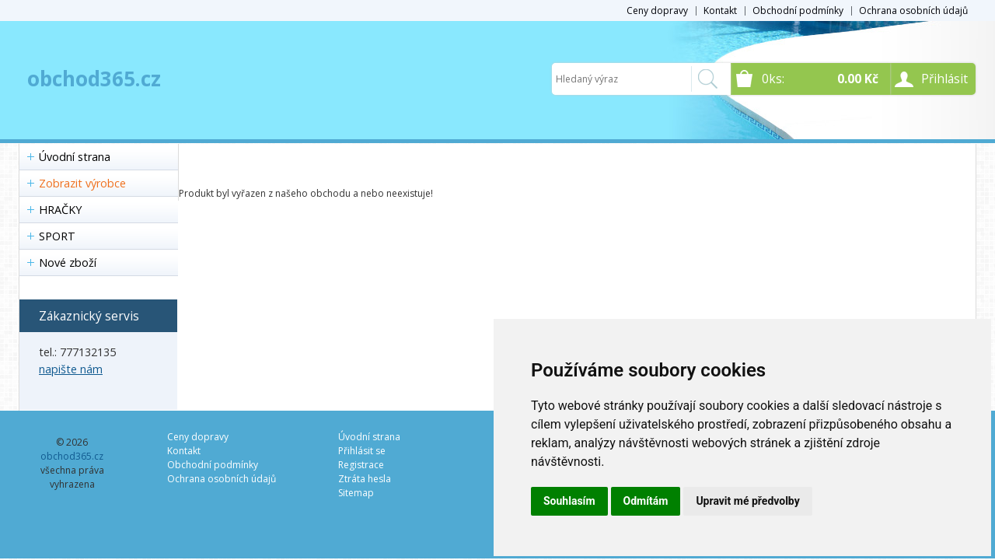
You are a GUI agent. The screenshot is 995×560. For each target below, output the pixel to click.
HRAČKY (60, 209)
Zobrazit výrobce (82, 183)
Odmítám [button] (646, 501)
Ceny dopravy (657, 10)
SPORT (57, 236)
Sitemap (356, 492)
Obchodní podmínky (797, 10)
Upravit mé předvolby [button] (747, 501)
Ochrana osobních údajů (913, 10)
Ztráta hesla (364, 478)
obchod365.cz (94, 79)
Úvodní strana (74, 156)
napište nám (71, 369)
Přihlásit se (362, 450)
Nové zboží (67, 262)
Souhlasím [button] (569, 501)
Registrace (361, 464)
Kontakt (720, 10)
